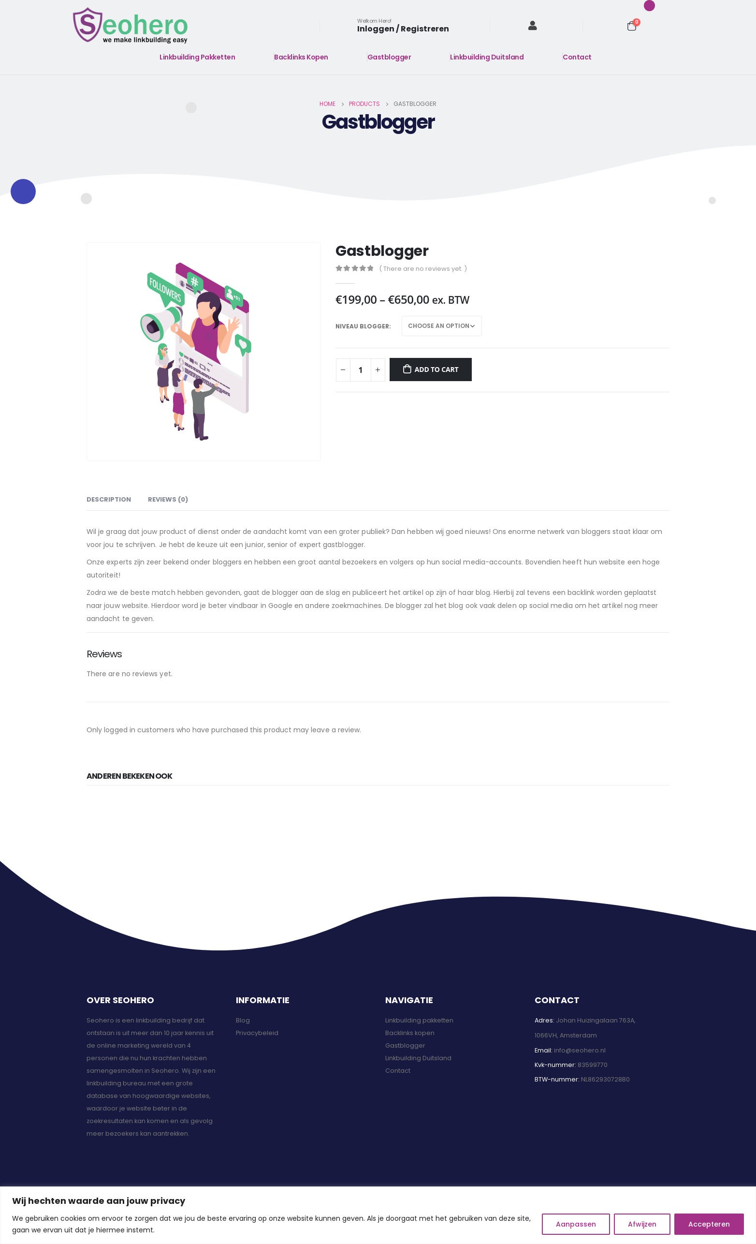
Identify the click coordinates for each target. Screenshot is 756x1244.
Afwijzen (642, 1224)
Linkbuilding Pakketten (197, 57)
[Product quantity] (360, 370)
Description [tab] (109, 499)
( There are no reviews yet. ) (423, 268)
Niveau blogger (362, 326)
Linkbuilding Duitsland (486, 57)
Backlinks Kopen (301, 57)
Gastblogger (389, 57)
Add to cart (437, 369)
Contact (577, 57)
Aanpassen (576, 1224)
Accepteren (709, 1224)
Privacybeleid (257, 1033)
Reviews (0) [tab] (168, 499)
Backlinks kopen (410, 1033)
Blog (243, 1020)
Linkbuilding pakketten (419, 1020)
